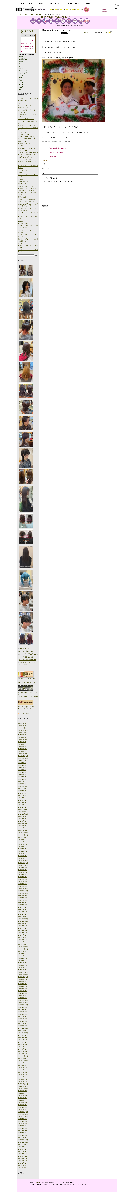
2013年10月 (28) (23, 1060)
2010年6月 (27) (22, 1153)
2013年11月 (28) (23, 1058)
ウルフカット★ (22, 103)
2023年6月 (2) (22, 798)
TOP (21, 14)
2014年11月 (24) (23, 1030)
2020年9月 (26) (22, 867)
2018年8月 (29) (22, 925)
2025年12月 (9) (22, 728)
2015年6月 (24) (22, 1014)
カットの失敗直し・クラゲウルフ (28, 110)
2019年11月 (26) (23, 891)
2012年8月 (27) (22, 1093)
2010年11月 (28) (23, 1142)
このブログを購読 (24, 713)
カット (21, 63)
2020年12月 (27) (23, 860)
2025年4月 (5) (22, 746)
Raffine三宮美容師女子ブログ (28, 654)
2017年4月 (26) (22, 963)
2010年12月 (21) (23, 1140)
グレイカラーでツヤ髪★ (25, 159)
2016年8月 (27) (22, 981)
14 (30, 43)
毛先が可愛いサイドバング (26, 181)
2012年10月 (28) (23, 1088)
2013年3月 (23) (22, 1077)
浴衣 (20, 89)
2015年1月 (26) (22, 1026)
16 (34, 43)
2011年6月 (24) (22, 1126)
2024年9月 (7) (22, 763)
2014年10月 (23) (23, 1033)
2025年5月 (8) (22, 744)
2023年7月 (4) (22, 795)
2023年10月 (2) (22, 788)
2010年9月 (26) (22, 1147)
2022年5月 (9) (22, 821)
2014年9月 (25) (22, 1035)
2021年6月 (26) (22, 846)
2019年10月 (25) (23, 893)
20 (28, 46)
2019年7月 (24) (22, 900)
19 (26, 46)
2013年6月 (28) (22, 1070)
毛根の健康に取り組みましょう (28, 682)
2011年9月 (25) (22, 1119)
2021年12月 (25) (23, 832)
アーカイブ (26, 718)
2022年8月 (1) (22, 818)
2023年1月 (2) (22, 807)
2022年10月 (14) (23, 814)
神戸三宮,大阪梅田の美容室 (27, 706)
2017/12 (38, 14)
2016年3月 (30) (22, 993)
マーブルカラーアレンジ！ (26, 119)
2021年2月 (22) (22, 856)
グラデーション (23, 70)
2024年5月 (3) (22, 772)
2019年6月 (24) (22, 902)
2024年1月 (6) (22, 781)
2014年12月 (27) (23, 1028)
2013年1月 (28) (22, 1081)
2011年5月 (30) (22, 1128)
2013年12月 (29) (23, 1056)
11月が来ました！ (23, 221)
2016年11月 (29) (23, 974)
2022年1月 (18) (22, 830)
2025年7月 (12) (22, 739)
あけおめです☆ (22, 170)
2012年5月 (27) (22, 1100)
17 (22, 46)
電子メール (46, 169)
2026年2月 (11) (22, 723)
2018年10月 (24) (23, 921)
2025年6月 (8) (22, 742)
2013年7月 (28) (22, 1067)
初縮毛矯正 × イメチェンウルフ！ (28, 143)
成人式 (21, 87)
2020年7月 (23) (22, 872)
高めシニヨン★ (22, 150)
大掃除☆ (20, 179)
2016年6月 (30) (22, 986)
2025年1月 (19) (22, 753)
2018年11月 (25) (23, 919)
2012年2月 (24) (22, 1107)
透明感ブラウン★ (23, 107)
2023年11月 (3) (22, 786)
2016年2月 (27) (22, 995)
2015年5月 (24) (22, 1016)
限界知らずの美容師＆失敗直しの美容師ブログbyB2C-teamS (60, 17)
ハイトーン (22, 68)
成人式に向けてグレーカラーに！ (28, 157)
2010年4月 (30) (22, 1158)
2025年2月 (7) (22, 751)
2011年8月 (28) (22, 1121)
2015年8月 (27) (22, 1009)
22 (32, 46)
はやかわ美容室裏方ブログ (27, 660)
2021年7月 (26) (22, 844)
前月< (22, 31)
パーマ (21, 61)
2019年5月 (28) (22, 905)
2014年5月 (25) (22, 1044)
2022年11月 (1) (22, 811)
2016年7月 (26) (22, 984)
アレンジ (21, 75)
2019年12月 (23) (23, 888)
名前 (43, 164)
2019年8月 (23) (22, 898)
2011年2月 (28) (22, 1135)
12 (26, 43)
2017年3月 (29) (22, 965)
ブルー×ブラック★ (23, 134)
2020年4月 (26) (22, 879)
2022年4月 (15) (22, 823)
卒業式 (21, 84)
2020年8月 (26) (22, 870)
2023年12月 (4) (22, 784)
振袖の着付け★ (22, 184)
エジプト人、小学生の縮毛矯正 (27, 199)
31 (22, 51)
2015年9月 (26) (22, 1007)
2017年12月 (29, 31)
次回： (57, 152)
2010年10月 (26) (23, 1144)
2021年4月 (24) (22, 851)
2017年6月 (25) (22, 958)
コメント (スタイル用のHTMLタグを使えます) (57, 181)
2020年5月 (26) (22, 877)
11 (24, 43)
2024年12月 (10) (23, 756)
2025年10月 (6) (22, 732)
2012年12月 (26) (23, 1084)
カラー (21, 66)
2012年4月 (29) (22, 1102)
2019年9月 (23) (22, 895)
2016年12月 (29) (23, 972)
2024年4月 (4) (22, 774)
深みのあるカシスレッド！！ (26, 125)
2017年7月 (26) (22, 956)
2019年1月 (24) (22, 914)
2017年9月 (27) (22, 951)
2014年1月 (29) (22, 1053)
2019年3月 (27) (22, 909)
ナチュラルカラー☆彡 (24, 112)
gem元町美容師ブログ (26, 651)
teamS (26, 14)
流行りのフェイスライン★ (26, 201)
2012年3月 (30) (22, 1105)
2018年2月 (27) (22, 939)
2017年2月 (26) (22, 967)
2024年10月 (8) (22, 760)
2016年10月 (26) (23, 977)
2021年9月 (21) (22, 839)
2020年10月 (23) (23, 865)
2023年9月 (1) (22, 791)
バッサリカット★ (23, 223)
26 (26, 49)
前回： (57, 148)
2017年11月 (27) (23, 946)
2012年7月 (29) (22, 1095)
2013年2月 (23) (22, 1079)
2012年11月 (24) (23, 1086)
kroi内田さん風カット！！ (25, 186)
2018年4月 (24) (22, 935)
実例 (20, 77)
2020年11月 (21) (23, 863)
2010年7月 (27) (22, 1151)
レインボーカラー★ (24, 243)
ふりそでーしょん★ (24, 145)
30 (34, 49)
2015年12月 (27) (23, 1000)
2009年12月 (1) (22, 1167)
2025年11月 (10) (23, 730)
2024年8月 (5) (22, 765)
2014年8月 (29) (22, 1037)
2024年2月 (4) (22, 779)
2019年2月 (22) (22, 912)
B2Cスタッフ (87, 32)
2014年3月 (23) (22, 1049)
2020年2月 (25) (22, 884)
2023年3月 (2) (22, 804)
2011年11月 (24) (23, 1114)
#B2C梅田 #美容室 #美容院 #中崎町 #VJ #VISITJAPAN (57, 141)
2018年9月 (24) (22, 923)
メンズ (21, 82)
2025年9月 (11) (22, 735)
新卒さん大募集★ (23, 197)
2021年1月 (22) (22, 858)
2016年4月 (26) (22, 991)
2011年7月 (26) (22, 1123)
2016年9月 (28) (22, 979)
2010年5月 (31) (22, 1156)
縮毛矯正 (21, 57)
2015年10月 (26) (23, 1005)
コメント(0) (106, 32)
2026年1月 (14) (22, 725)
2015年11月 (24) (23, 1002)
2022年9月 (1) (22, 816)
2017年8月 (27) (22, 953)
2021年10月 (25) (23, 837)
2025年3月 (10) (22, 749)
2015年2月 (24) (22, 1023)
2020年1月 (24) (22, 886)
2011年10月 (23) (23, 1116)
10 (22, 43)
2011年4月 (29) (22, 1130)
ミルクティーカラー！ (24, 230)
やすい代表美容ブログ (26, 657)
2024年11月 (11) (23, 758)
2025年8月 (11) (22, 737)
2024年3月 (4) (22, 777)
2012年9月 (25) (22, 1091)
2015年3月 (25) (22, 1021)
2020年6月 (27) (22, 874)
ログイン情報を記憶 (50, 178)
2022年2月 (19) (22, 828)
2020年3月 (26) (22, 881)
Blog (32, 14)
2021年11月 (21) (23, 835)
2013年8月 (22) (22, 1065)
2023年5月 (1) (22, 800)
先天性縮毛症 (23, 59)
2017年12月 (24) (23, 944)
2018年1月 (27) (22, 942)
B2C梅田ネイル (24, 648)
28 (30, 49)
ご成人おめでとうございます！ (27, 148)
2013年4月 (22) (22, 1074)
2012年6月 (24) (22, 1098)
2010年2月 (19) (22, 1163)
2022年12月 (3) (22, 809)
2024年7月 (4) (22, 767)
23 (34, 46)
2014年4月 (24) (22, 1046)
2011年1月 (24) (22, 1137)
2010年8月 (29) (22, 1149)
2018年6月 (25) (22, 930)
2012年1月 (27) (22, 1109)
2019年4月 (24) (22, 907)
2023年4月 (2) (22, 802)
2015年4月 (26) (22, 1019)
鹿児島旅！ (21, 232)
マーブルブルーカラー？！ (26, 132)
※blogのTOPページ (55, 156)
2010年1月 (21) (22, 1165)
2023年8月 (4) (22, 793)
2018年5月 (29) (22, 932)
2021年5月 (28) (22, 849)
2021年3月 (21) (22, 853)
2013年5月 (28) (22, 1072)
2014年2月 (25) (22, 1051)
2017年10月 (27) (23, 949)
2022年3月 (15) (22, 825)
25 (24, 49)
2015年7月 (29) (22, 1012)
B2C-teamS (67, 7)
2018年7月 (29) (22, 928)
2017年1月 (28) (22, 970)
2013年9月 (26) (22, 1063)
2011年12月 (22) (23, 1112)
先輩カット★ (22, 141)
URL (43, 173)
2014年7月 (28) (22, 1039)
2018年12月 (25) (23, 916)
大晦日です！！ (22, 172)
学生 (20, 80)
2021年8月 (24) (22, 842)
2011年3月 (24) (22, 1133)
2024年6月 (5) (22, 770)
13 (28, 43)
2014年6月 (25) (22, 1042)
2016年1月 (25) (22, 998)
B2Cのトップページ (24, 708)
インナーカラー (23, 73)
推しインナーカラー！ (24, 105)
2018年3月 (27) (22, 937)
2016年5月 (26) (22, 988)
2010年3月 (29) (22, 1160)
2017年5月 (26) (22, 960)
